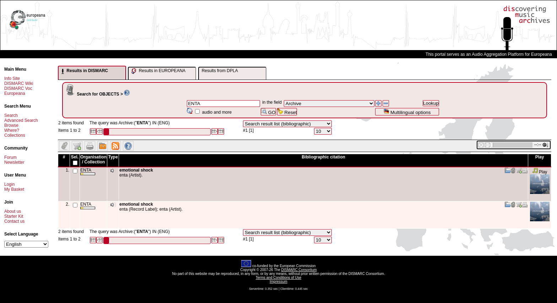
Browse (11, 125)
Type (113, 157)
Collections (14, 135)
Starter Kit (13, 216)
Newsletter (14, 162)
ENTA (87, 171)
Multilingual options (407, 111)
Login (9, 184)
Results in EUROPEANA (158, 71)
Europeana (14, 93)
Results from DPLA (220, 70)
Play (539, 171)
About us (12, 211)
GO (268, 111)
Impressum (278, 281)
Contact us (14, 221)
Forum (10, 157)
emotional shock (136, 170)
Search (11, 115)
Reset (287, 111)
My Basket (14, 189)
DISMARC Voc (18, 88)
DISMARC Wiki (18, 83)
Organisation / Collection (93, 159)
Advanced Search (21, 120)
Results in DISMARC (84, 71)
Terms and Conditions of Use (278, 278)
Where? (11, 130)
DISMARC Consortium (299, 270)
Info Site (12, 78)
